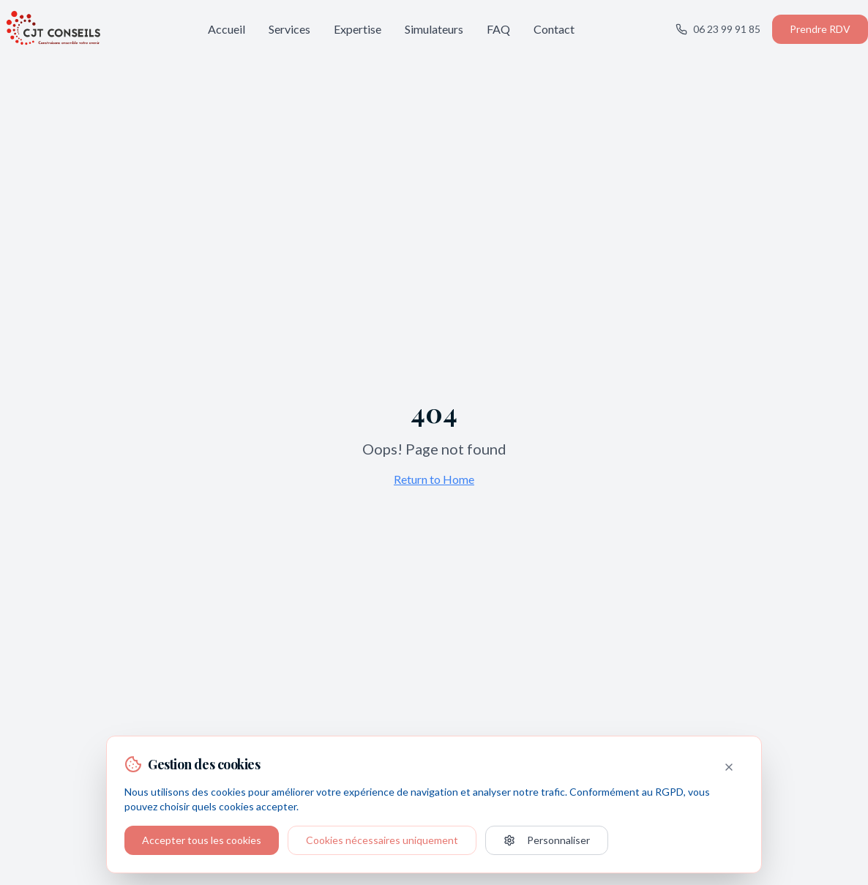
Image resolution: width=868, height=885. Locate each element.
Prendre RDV (820, 29)
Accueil (226, 29)
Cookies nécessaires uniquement (382, 840)
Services (289, 29)
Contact (554, 29)
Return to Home (434, 479)
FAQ (498, 29)
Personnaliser (547, 840)
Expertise (357, 29)
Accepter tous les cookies (201, 840)
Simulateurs (434, 29)
